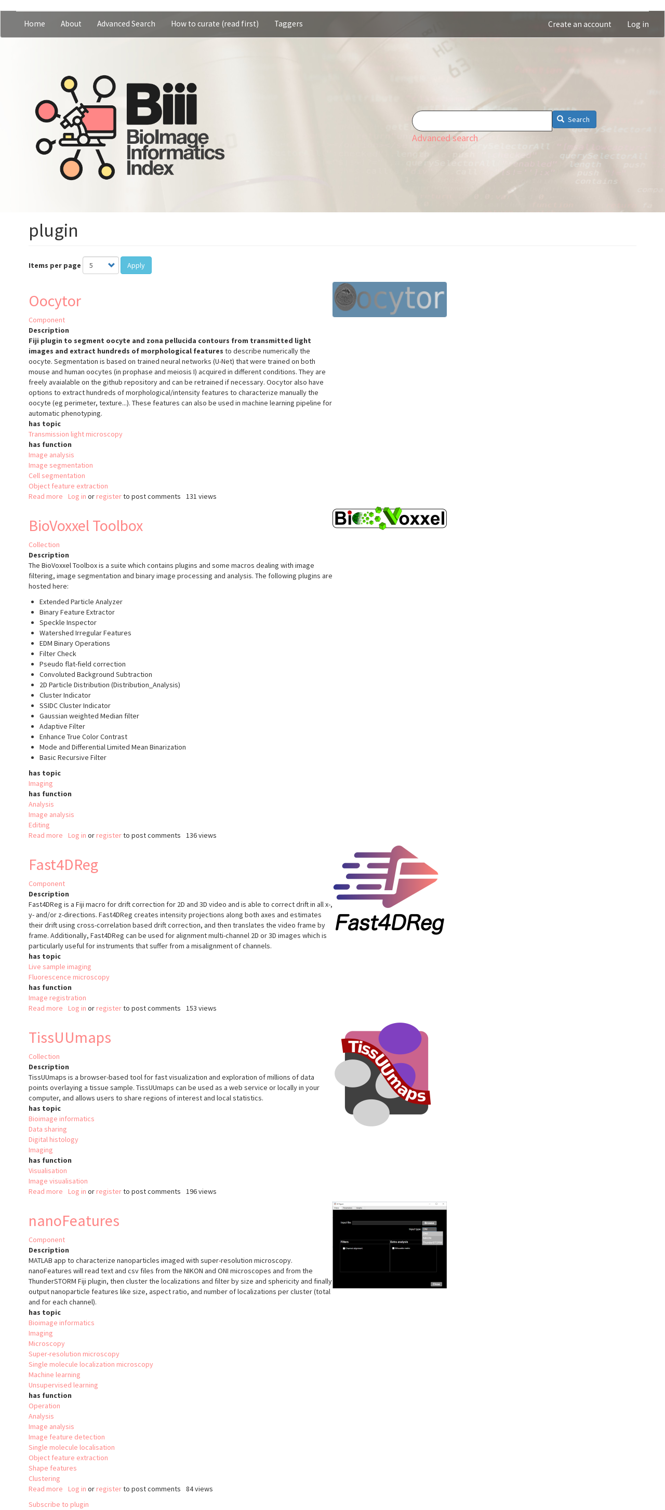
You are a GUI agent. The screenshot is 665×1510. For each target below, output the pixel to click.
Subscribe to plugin (59, 1504)
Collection (44, 544)
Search (573, 119)
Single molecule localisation (72, 1447)
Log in (638, 24)
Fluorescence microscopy (69, 977)
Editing (39, 824)
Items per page (55, 265)
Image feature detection (67, 1436)
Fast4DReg (63, 864)
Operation (44, 1405)
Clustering (44, 1478)
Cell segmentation (57, 475)
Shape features (53, 1468)
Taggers (288, 24)
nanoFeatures (74, 1220)
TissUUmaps (70, 1037)
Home (34, 24)
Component (47, 319)
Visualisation (48, 1170)
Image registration (57, 997)
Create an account (579, 24)
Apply (136, 265)
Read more (46, 496)
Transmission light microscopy (76, 434)
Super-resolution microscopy (74, 1353)
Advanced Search (126, 24)
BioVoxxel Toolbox (86, 525)
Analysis (41, 804)
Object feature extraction (68, 486)
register (109, 496)
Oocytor (55, 300)
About (71, 24)
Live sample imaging (60, 966)
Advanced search (445, 138)
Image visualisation (58, 1181)
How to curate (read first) (215, 24)
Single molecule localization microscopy (91, 1364)
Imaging (41, 783)
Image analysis (51, 454)
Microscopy (47, 1343)
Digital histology (53, 1139)
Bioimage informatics (62, 1118)
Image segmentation (61, 465)
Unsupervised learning (63, 1385)
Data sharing (48, 1129)
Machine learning (55, 1374)
